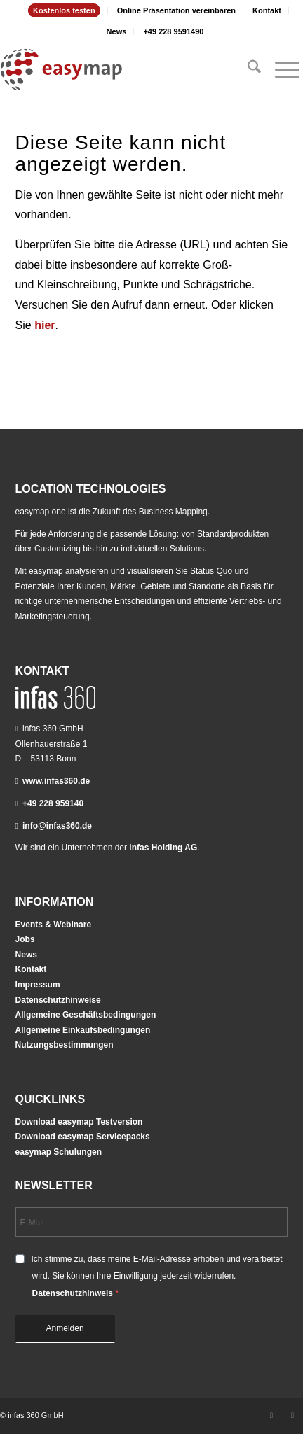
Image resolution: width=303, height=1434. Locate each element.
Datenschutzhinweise (58, 1000)
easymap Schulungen (58, 1152)
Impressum (37, 985)
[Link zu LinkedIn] (271, 1415)
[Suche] (247, 69)
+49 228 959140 (52, 803)
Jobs (25, 939)
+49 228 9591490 (173, 31)
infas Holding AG (163, 847)
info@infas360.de (57, 826)
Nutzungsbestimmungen (64, 1045)
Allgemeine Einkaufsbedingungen (83, 1030)
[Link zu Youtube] (292, 1415)
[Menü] (280, 69)
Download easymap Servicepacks (82, 1136)
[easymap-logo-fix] (121, 69)
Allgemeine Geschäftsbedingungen (85, 1015)
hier (44, 325)
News (117, 31)
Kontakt (266, 10)
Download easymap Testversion (79, 1122)
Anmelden (65, 1328)
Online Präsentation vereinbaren (176, 10)
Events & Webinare (53, 924)
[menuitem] (64, 10)
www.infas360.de (56, 781)
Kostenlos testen (64, 10)
